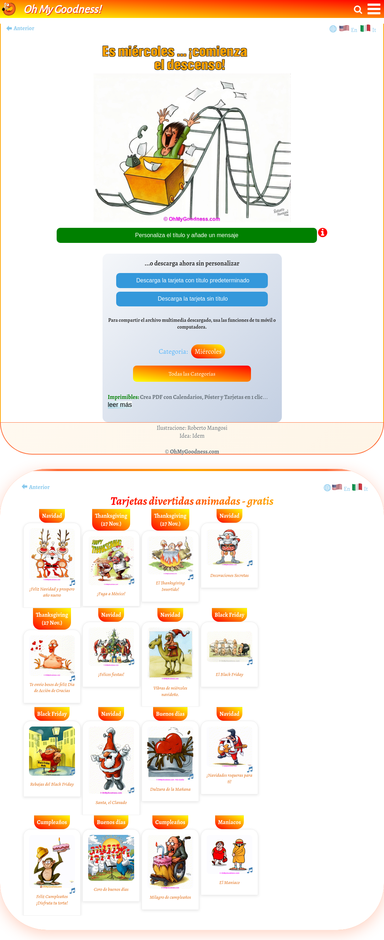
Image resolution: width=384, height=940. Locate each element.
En (355, 30)
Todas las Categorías (192, 374)
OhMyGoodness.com (194, 452)
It (374, 30)
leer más (120, 405)
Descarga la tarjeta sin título (192, 299)
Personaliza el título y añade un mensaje (186, 235)
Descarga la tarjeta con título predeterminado (192, 280)
